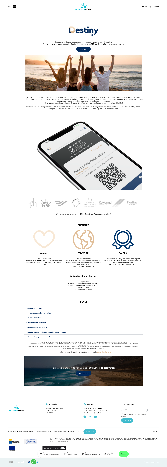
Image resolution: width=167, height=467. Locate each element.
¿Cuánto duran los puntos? (37, 327)
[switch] (62, 448)
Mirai (157, 462)
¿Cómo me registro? (35, 308)
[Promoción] (112, 455)
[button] (83, 308)
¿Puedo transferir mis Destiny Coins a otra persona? (46, 332)
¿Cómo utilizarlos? (34, 318)
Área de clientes (103, 352)
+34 (97, 408)
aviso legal (133, 414)
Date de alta (84, 373)
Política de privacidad (26, 431)
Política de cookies (43, 431)
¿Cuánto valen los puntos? (37, 322)
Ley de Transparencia (59, 431)
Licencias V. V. (74, 431)
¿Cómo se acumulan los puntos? (39, 313)
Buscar (123, 454)
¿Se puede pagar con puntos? (38, 337)
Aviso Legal (12, 431)
